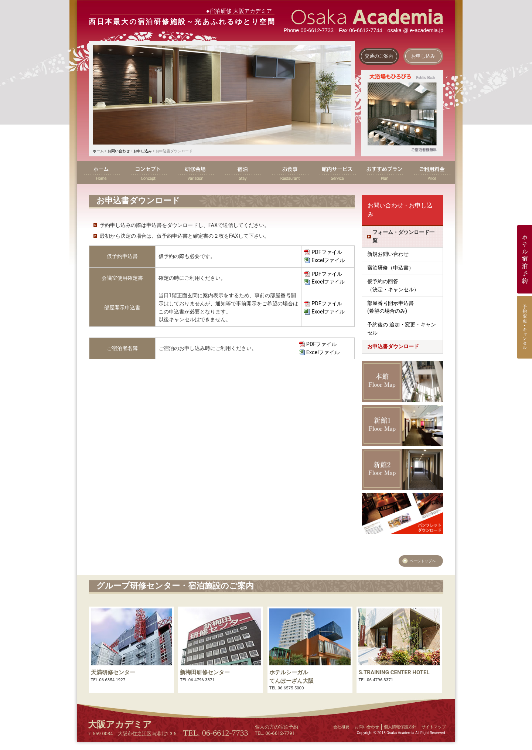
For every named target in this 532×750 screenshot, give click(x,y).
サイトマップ (434, 726)
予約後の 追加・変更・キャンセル (401, 329)
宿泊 (242, 172)
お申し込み (423, 56)
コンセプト (147, 172)
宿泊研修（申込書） (390, 268)
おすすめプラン (384, 172)
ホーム (98, 151)
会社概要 (341, 726)
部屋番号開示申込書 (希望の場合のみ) (390, 307)
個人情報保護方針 (400, 726)
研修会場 (195, 172)
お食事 (289, 172)
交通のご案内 (379, 56)
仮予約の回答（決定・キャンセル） (393, 285)
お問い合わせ (367, 726)
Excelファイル (328, 260)
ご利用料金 (431, 172)
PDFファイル (326, 252)
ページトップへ (423, 561)
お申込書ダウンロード (393, 346)
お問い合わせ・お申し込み (130, 151)
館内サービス (337, 172)
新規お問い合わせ (388, 254)
